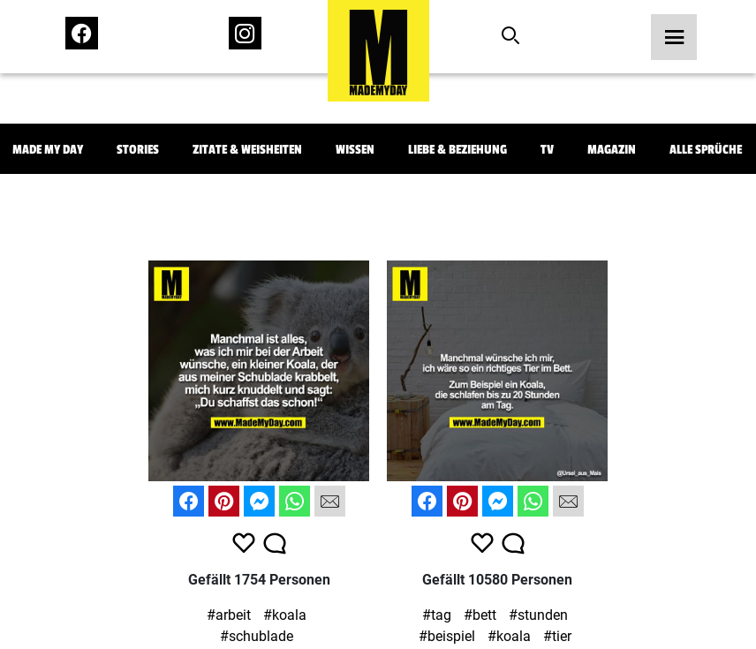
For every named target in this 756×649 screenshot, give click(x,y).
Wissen (355, 149)
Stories (138, 149)
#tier (557, 636)
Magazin (611, 149)
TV (547, 149)
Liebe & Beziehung (457, 149)
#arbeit (229, 615)
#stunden (538, 615)
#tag (436, 615)
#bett (480, 615)
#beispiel (447, 636)
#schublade (256, 636)
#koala (284, 615)
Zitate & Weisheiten (247, 149)
